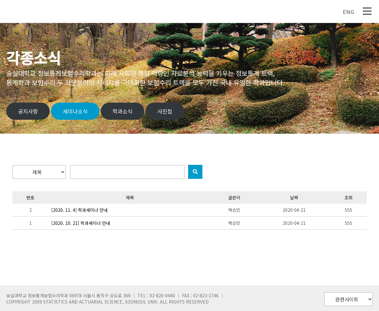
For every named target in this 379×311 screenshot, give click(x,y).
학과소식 (122, 111)
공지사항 (28, 111)
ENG (345, 11)
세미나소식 (75, 111)
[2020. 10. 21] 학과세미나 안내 (80, 223)
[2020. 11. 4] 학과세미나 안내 (79, 210)
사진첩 (164, 111)
